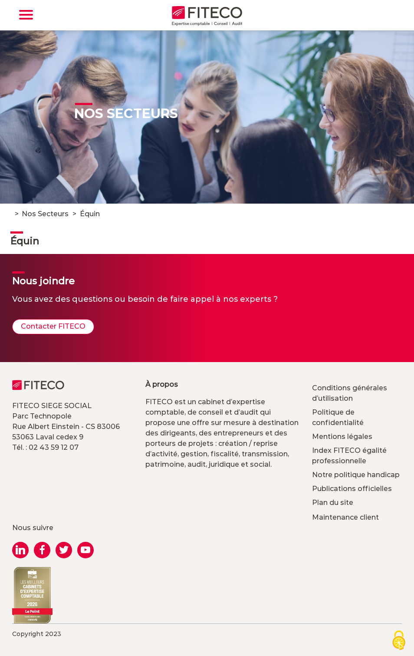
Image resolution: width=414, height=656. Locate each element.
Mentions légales (342, 436)
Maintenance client (345, 517)
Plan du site (332, 502)
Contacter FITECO (53, 326)
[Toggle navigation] (26, 15)
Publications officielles (352, 489)
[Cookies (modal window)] (399, 641)
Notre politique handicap (356, 475)
